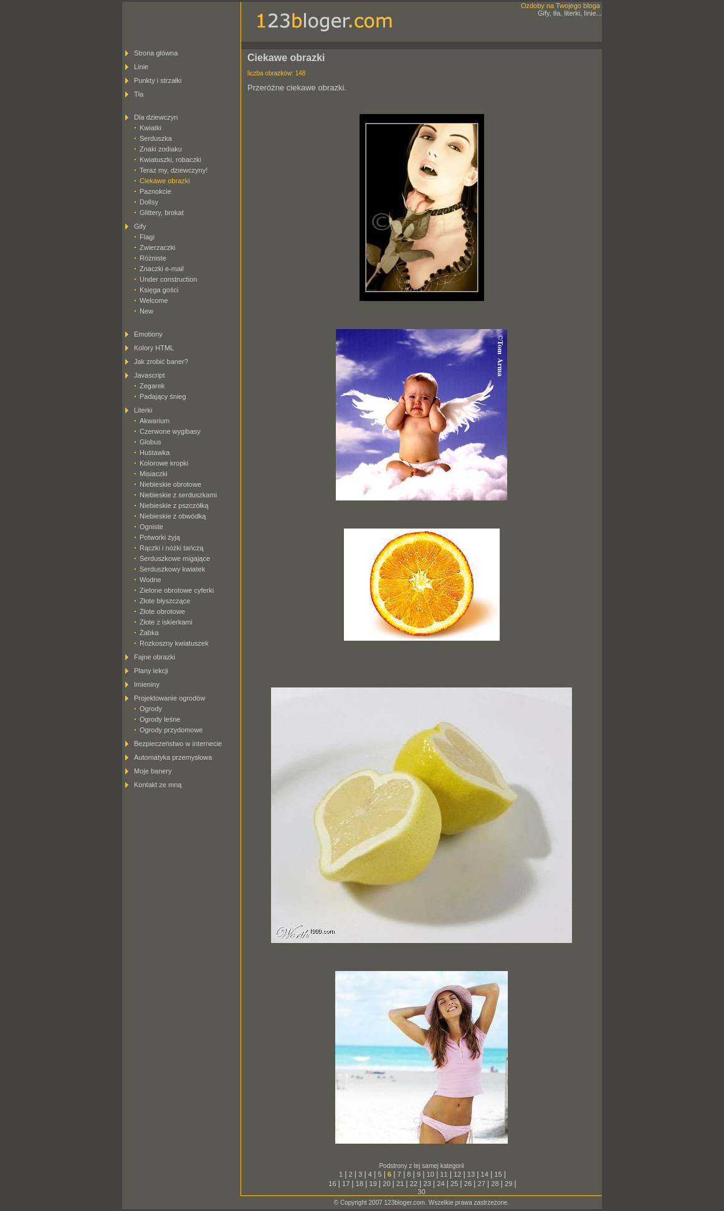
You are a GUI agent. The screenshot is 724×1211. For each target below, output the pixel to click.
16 (332, 1183)
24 (440, 1183)
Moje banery (153, 771)
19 (373, 1183)
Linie (141, 66)
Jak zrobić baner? (161, 361)
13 (471, 1174)
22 (413, 1183)
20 (386, 1183)
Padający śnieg (163, 396)
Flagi (147, 237)
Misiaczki (154, 473)
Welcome (154, 300)
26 (468, 1183)
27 (481, 1183)
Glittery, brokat (162, 212)
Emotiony (148, 334)
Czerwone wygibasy (170, 431)
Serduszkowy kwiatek (172, 569)
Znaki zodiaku (161, 149)
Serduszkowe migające (175, 558)
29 (508, 1183)
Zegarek (152, 386)
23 (427, 1183)
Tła (138, 94)
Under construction (168, 279)
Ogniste (151, 526)
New (146, 311)
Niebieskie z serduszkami (178, 495)
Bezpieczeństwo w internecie (178, 743)
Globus (150, 442)
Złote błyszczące (165, 601)
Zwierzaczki (157, 247)
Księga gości (159, 290)
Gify (140, 226)
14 (484, 1174)
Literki (143, 410)
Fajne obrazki (154, 657)
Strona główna (156, 53)
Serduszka (156, 138)
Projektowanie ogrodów (169, 698)
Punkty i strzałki (157, 80)
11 (443, 1174)
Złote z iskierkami (166, 622)
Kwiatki (150, 128)
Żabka (149, 632)
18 (359, 1183)
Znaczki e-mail (162, 268)
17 (345, 1183)
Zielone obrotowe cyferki (177, 590)
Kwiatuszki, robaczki (170, 159)
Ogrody (151, 708)
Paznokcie (155, 191)
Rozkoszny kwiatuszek (174, 643)
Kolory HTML (154, 348)
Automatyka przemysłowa (173, 757)
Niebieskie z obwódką (173, 516)
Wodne (150, 579)
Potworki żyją (160, 537)
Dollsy (149, 202)
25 (454, 1183)
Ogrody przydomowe (171, 730)
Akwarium (154, 420)
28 (494, 1183)
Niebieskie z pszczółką (174, 505)
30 (421, 1191)
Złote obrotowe (162, 611)
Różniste (153, 258)
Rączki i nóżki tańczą (172, 548)
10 (430, 1174)
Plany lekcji (151, 670)
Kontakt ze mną (157, 784)
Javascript (149, 375)
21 (400, 1183)
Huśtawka (154, 452)
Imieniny (147, 684)
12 (457, 1174)
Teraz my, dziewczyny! (173, 170)
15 (497, 1174)
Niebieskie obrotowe (170, 484)
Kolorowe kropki (164, 463)
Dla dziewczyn (156, 117)
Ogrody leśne (160, 719)
